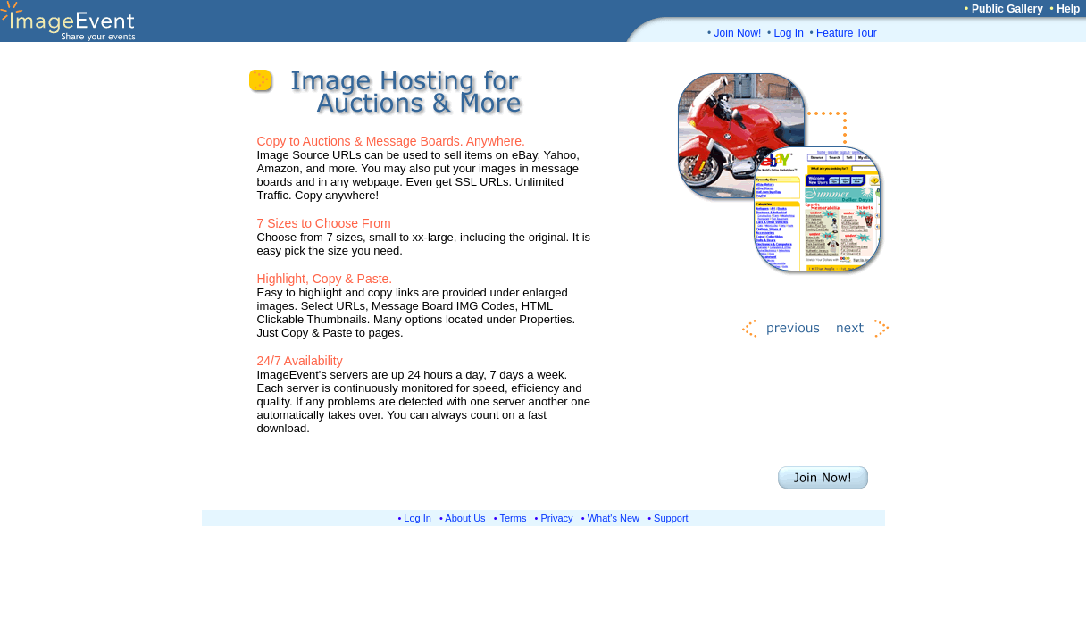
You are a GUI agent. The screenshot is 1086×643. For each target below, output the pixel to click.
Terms (513, 518)
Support (671, 518)
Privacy (557, 518)
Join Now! (738, 33)
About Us (465, 518)
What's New (613, 518)
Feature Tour (846, 33)
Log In (788, 33)
